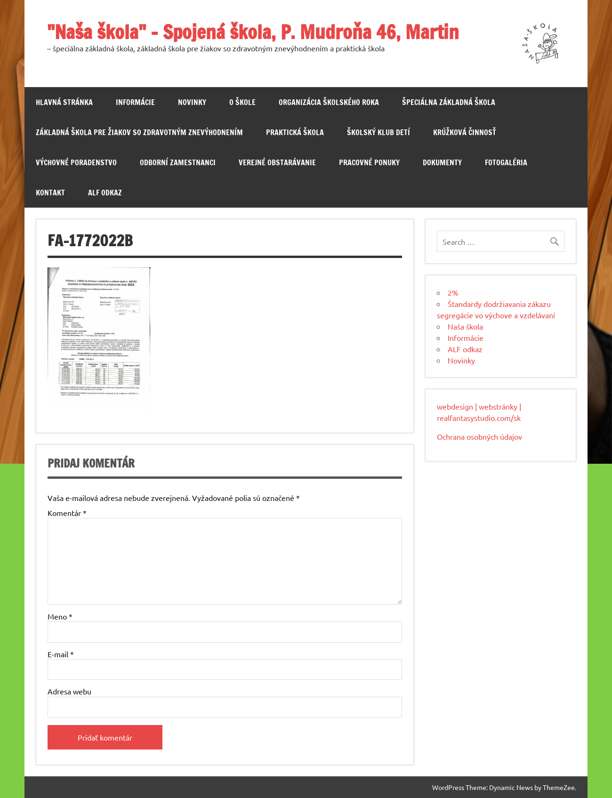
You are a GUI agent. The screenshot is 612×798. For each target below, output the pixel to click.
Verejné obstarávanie (277, 162)
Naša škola (465, 326)
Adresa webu (69, 691)
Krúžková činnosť (464, 132)
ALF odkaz (105, 192)
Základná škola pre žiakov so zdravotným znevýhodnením (139, 132)
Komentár (67, 512)
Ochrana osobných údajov (479, 436)
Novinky (192, 102)
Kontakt (50, 192)
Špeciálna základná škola (448, 102)
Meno (60, 616)
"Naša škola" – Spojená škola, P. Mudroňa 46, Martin (253, 31)
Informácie (135, 102)
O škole (242, 102)
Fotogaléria (506, 162)
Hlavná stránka (64, 102)
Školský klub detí (378, 132)
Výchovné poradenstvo (76, 162)
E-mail (61, 654)
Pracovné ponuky (369, 162)
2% (453, 292)
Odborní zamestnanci (178, 162)
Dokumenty (442, 162)
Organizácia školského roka (329, 102)
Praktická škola (295, 132)
